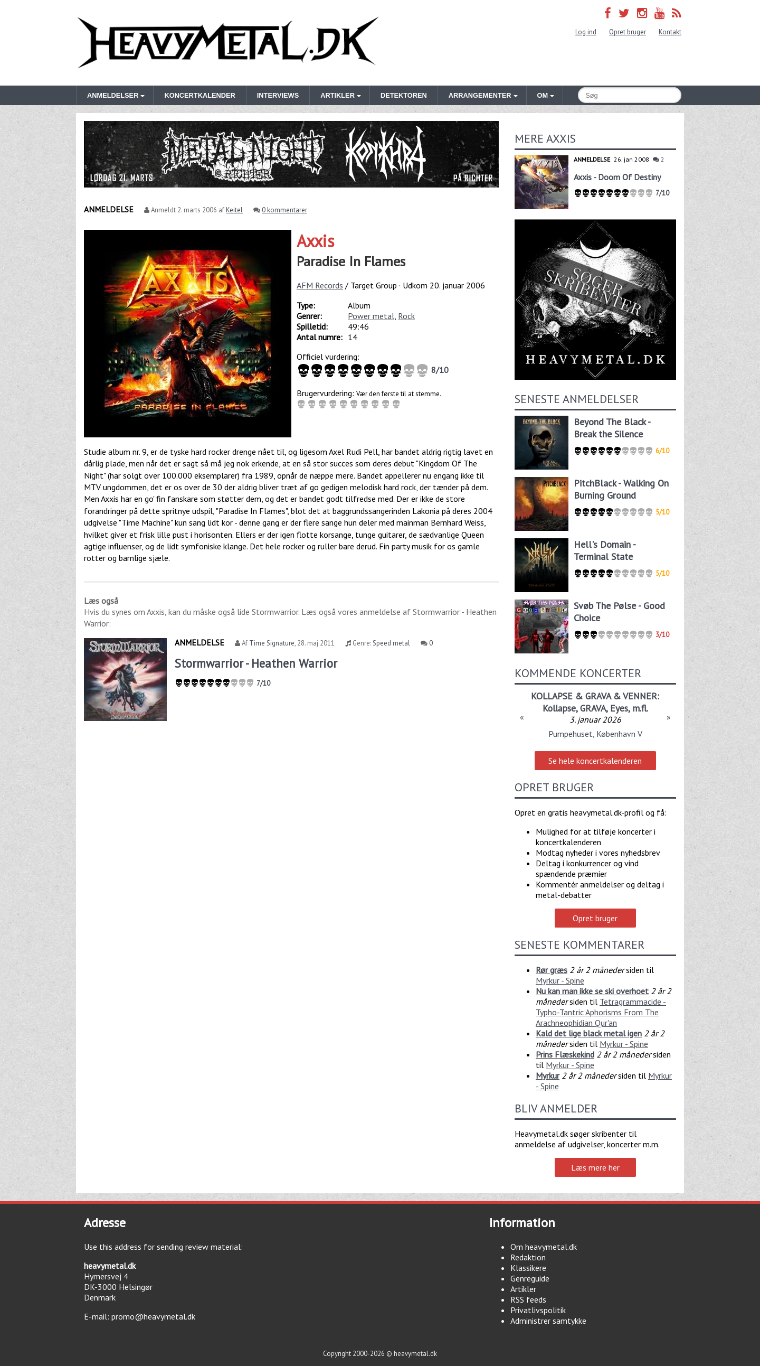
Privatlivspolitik (538, 1310)
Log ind (585, 31)
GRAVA (593, 708)
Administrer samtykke (548, 1320)
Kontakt (670, 31)
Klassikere (528, 1267)
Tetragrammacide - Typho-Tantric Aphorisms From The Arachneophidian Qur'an (601, 1012)
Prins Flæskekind (565, 1054)
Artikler (523, 1289)
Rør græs (551, 970)
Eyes (619, 708)
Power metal (371, 316)
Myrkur (547, 1075)
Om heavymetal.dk (543, 1246)
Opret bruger (627, 31)
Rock (406, 316)
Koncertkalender (199, 95)
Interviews (278, 95)
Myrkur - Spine (560, 980)
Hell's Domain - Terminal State (604, 550)
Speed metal (391, 643)
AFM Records (320, 285)
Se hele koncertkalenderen (595, 760)
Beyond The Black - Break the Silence (612, 428)
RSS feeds (528, 1299)
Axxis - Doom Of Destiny (617, 177)
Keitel (234, 209)
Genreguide (529, 1278)
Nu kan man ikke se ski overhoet (592, 991)
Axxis (315, 241)
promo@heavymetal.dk (153, 1316)
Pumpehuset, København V (595, 733)
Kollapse (559, 708)
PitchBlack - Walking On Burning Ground (621, 489)
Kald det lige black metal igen (589, 1033)
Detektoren (404, 95)
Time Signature (271, 643)
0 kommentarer (284, 209)
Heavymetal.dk (228, 43)
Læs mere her (595, 1167)
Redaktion (528, 1257)
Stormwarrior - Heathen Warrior (256, 663)
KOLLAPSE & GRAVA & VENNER (594, 696)
